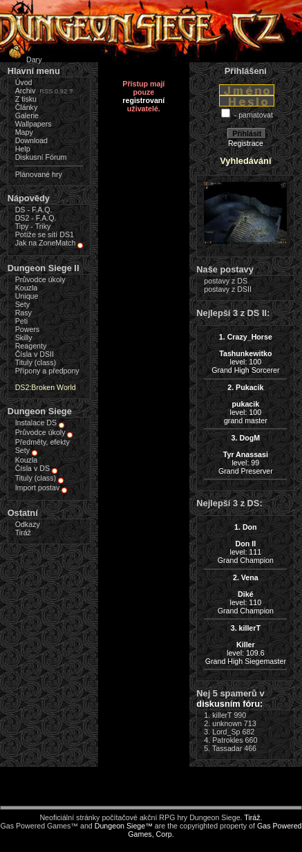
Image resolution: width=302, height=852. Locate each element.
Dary (23, 59)
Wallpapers (33, 124)
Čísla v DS (32, 468)
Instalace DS (36, 422)
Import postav (37, 487)
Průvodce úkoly (40, 279)
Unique (27, 296)
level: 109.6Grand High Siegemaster (245, 644)
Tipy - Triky (33, 226)
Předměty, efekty (42, 442)
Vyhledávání (245, 161)
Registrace (245, 143)
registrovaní (143, 100)
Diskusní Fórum (41, 157)
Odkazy (27, 524)
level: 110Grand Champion (246, 594)
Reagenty (31, 346)
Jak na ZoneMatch (45, 243)
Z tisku (26, 99)
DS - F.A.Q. (34, 209)
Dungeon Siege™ (124, 826)
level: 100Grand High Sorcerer (245, 353)
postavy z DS (225, 281)
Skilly (23, 337)
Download (31, 140)
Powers (27, 329)
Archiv (25, 90)
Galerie (27, 115)
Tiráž (23, 532)
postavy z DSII (228, 289)
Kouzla (26, 288)
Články (26, 107)
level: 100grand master (245, 404)
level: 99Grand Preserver (245, 454)
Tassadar (227, 748)
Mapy (24, 132)
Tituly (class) (35, 362)
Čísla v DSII (34, 354)
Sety (22, 304)
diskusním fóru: (229, 703)
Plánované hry (38, 174)
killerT (222, 715)
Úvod (23, 82)
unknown (227, 723)
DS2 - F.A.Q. (36, 218)
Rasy (23, 312)
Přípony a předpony (47, 371)
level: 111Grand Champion (246, 543)
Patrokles (227, 740)
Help (22, 149)
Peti (21, 321)
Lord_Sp (226, 732)
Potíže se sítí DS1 (44, 234)
